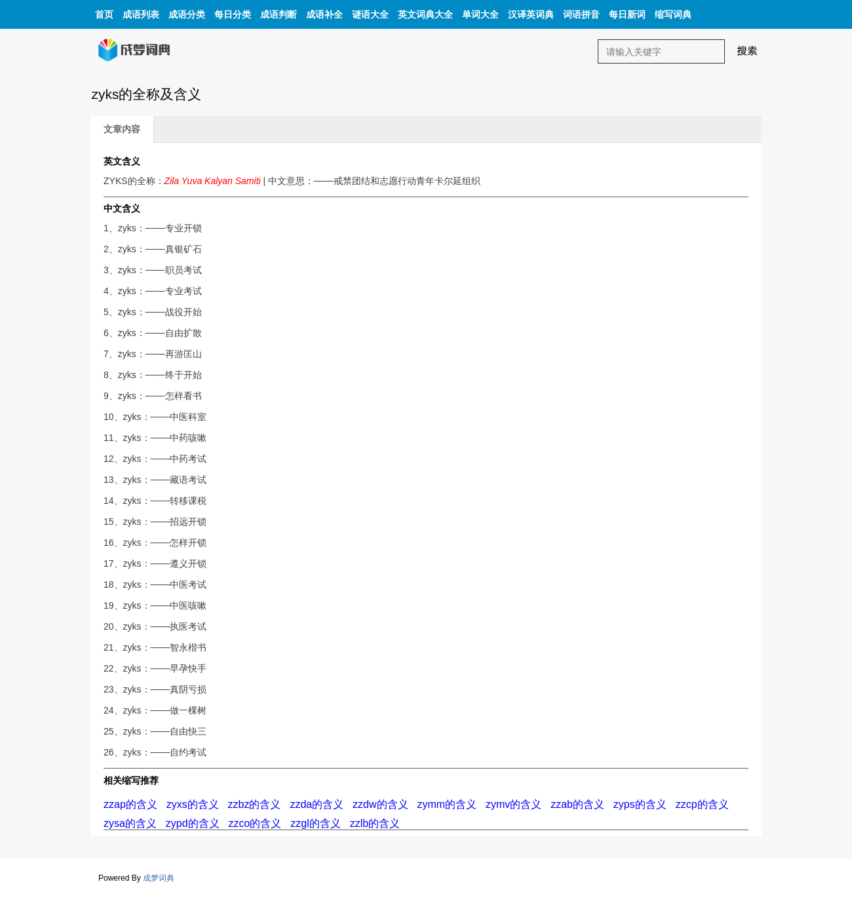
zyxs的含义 (192, 804)
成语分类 (186, 14)
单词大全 (480, 14)
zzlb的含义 (375, 823)
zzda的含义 (316, 804)
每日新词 (627, 14)
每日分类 (232, 14)
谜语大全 (370, 14)
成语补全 (324, 14)
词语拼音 (581, 14)
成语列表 (141, 14)
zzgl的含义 (315, 823)
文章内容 (122, 129)
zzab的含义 (577, 804)
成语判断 (278, 14)
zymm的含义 (446, 804)
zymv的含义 (513, 804)
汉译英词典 (531, 14)
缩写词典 (673, 14)
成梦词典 (158, 878)
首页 (104, 14)
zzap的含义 (130, 804)
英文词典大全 (425, 14)
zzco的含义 (254, 823)
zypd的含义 (193, 823)
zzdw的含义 (380, 804)
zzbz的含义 (254, 804)
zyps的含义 (640, 804)
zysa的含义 (130, 823)
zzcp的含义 (702, 804)
